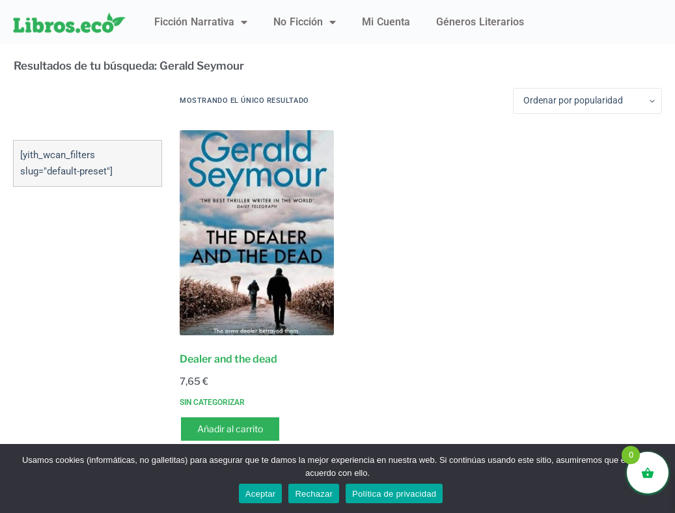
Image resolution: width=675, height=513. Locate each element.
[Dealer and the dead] (256, 232)
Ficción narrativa (200, 22)
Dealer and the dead (228, 359)
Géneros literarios (480, 22)
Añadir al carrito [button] (230, 428)
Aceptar (260, 494)
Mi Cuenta (386, 22)
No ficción (304, 22)
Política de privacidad (394, 494)
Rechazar (314, 494)
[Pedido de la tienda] (587, 101)
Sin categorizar (212, 402)
